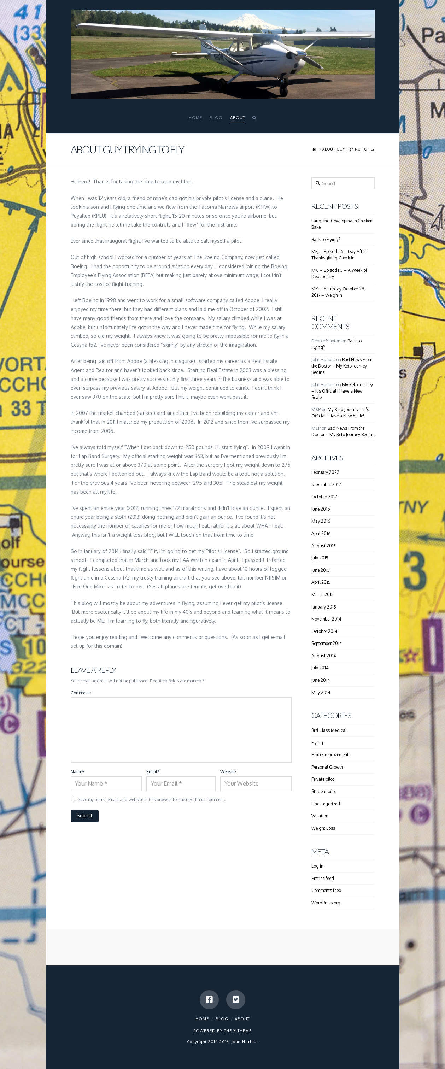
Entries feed (322, 878)
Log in (317, 866)
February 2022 (325, 472)
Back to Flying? (325, 239)
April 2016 (320, 533)
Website (228, 771)
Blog (222, 1018)
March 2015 (322, 594)
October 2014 (324, 631)
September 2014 (326, 643)
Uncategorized (325, 803)
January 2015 (323, 607)
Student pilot (323, 791)
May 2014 (320, 692)
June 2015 (320, 570)
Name (77, 771)
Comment (81, 692)
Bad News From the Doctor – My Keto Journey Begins (341, 366)
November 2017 (326, 484)
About (242, 1018)
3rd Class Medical (328, 730)
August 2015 (323, 545)
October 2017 (324, 496)
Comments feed (326, 890)
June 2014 (320, 680)
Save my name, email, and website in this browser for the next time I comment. (151, 799)
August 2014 (323, 655)
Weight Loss (323, 828)
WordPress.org (325, 902)
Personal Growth (327, 767)
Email (152, 771)
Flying (317, 742)
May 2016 (320, 521)
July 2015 (319, 557)
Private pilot (322, 779)
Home (202, 1018)
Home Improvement (330, 754)
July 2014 (319, 667)
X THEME (242, 1030)
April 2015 (320, 582)
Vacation (319, 815)
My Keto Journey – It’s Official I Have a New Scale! (342, 391)
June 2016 (320, 509)
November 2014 (326, 619)
